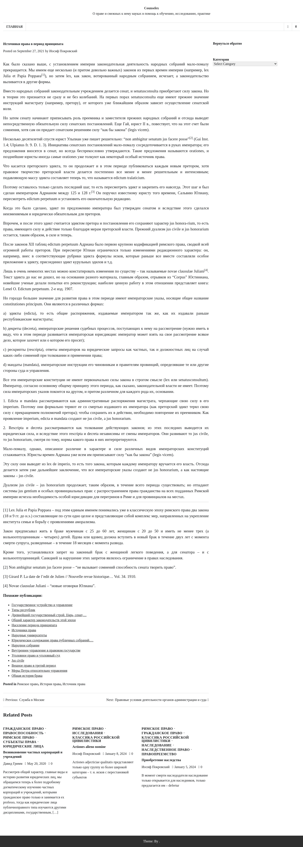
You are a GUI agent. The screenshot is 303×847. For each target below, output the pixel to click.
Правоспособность (23, 733)
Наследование (157, 745)
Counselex (151, 8)
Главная (14, 26)
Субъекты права (19, 742)
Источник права (73, 684)
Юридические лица (23, 746)
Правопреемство (159, 754)
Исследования (87, 733)
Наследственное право (166, 749)
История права (50, 684)
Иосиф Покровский (63, 51)
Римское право (27, 684)
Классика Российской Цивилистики (96, 739)
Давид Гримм (12, 763)
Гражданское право (23, 728)
